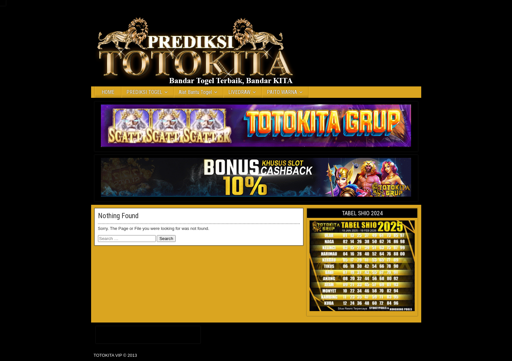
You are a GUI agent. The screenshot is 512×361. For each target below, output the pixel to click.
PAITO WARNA (282, 92)
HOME (108, 92)
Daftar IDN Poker (148, 333)
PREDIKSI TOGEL (144, 92)
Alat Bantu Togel (195, 92)
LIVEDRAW (239, 92)
